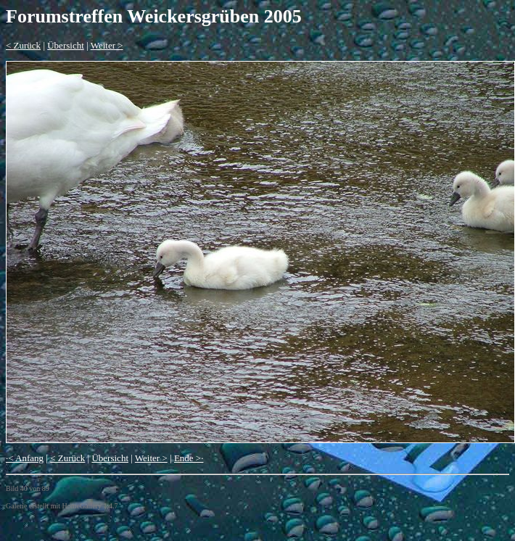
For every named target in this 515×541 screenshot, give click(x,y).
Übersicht (65, 45)
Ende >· (189, 458)
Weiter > (107, 45)
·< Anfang (25, 458)
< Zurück (23, 45)
